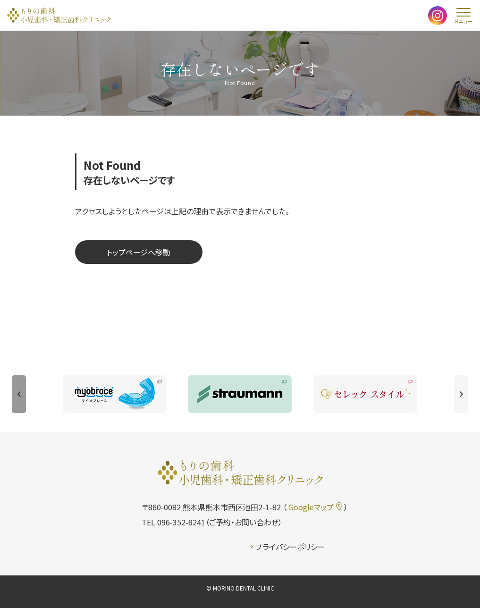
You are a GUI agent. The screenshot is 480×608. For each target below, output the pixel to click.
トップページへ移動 (138, 252)
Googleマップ (315, 507)
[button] (19, 394)
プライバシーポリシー (288, 546)
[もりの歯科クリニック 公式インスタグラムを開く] (437, 17)
